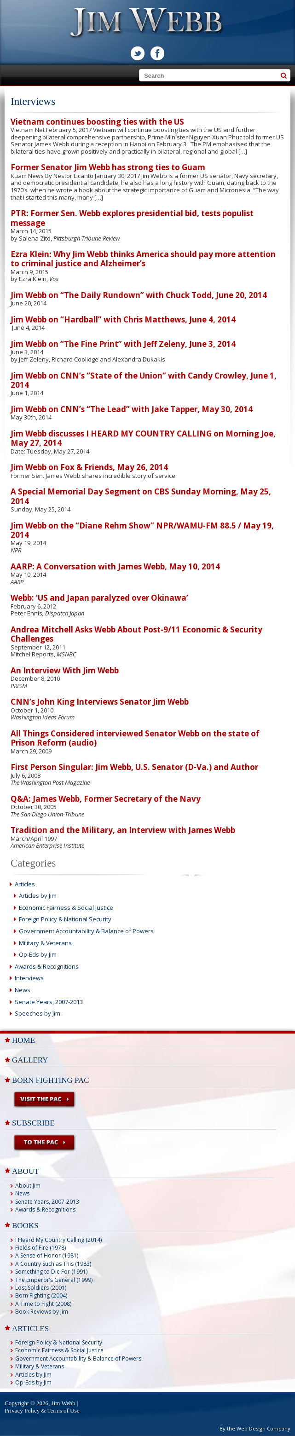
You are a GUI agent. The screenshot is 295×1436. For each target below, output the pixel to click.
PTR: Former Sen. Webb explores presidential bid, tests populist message (132, 218)
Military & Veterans (45, 943)
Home (23, 1040)
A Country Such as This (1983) (53, 1264)
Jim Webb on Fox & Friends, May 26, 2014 (89, 467)
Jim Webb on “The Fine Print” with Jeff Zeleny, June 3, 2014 (123, 344)
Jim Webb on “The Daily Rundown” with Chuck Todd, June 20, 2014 (139, 295)
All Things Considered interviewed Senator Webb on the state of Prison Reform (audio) (135, 738)
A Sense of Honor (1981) (46, 1255)
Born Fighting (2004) (41, 1295)
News (22, 990)
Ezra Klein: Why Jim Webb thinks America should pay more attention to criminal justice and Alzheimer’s (143, 259)
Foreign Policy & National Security (65, 919)
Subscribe (33, 1123)
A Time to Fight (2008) (43, 1304)
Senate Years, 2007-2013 (49, 1002)
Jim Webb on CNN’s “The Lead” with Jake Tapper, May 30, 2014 (132, 409)
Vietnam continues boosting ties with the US (97, 121)
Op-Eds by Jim (38, 954)
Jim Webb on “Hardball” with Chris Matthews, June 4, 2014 (123, 319)
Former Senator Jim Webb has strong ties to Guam (108, 167)
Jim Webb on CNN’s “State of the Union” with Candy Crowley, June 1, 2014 (144, 380)
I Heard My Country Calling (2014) (58, 1240)
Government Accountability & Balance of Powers (86, 931)
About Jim (27, 1185)
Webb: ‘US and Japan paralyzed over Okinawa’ (99, 597)
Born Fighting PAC (50, 1080)
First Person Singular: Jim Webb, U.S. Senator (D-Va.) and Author (134, 767)
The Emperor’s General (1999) (54, 1280)
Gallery (30, 1060)
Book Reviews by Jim (41, 1311)
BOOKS (25, 1225)
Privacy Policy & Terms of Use (42, 1410)
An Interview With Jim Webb (65, 670)
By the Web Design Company (255, 1428)
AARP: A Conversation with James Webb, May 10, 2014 (115, 566)
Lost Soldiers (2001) (40, 1288)
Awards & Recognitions (47, 966)
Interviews (29, 978)
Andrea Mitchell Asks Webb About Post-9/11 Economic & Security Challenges (136, 634)
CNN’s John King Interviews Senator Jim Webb (100, 701)
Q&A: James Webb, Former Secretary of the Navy (106, 798)
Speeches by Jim (37, 1013)
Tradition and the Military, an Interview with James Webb (123, 830)
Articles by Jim (38, 895)
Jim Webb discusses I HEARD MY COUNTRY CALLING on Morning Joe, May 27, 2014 (143, 438)
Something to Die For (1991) (51, 1271)
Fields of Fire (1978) (40, 1248)
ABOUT (25, 1171)
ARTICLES (30, 1328)
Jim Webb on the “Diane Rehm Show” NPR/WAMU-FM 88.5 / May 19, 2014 (142, 530)
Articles (25, 884)
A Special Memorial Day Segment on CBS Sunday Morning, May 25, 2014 (141, 496)
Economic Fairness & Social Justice (66, 907)
